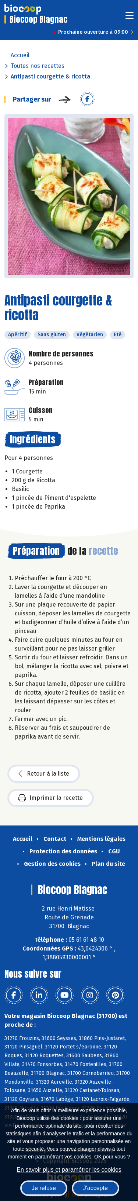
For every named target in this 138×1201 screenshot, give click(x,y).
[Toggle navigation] (129, 17)
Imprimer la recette (50, 798)
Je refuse (44, 1188)
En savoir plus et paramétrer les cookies (69, 1170)
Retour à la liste (43, 773)
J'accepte (95, 1188)
